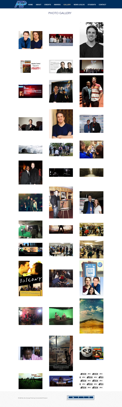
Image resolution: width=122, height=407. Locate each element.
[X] (84, 397)
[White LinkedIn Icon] (73, 397)
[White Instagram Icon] (89, 397)
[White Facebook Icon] (78, 397)
